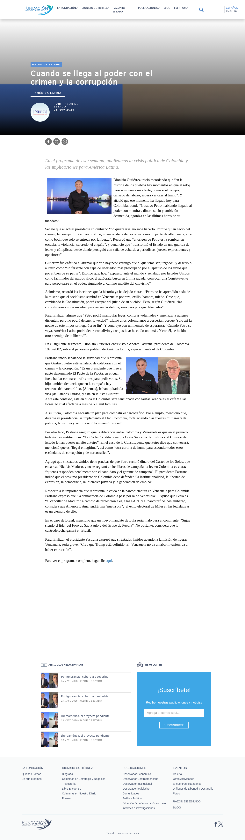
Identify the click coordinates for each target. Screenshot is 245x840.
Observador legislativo (135, 788)
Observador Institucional (137, 783)
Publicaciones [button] (148, 8)
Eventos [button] (180, 8)
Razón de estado (119, 9)
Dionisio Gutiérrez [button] (95, 8)
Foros (176, 793)
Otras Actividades (183, 778)
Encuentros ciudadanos (187, 783)
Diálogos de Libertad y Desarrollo (193, 788)
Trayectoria (69, 783)
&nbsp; (120, 609)
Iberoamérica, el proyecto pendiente (85, 716)
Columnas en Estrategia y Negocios (83, 778)
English (231, 11)
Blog (166, 8)
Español (232, 7)
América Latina (47, 92)
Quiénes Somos (31, 774)
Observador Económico (136, 774)
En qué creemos (32, 778)
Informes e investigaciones (138, 808)
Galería (177, 774)
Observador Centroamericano (140, 778)
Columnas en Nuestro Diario (79, 793)
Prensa (66, 798)
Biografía (67, 774)
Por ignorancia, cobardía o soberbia (84, 677)
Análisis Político (131, 798)
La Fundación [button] (66, 8)
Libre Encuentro (71, 788)
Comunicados (130, 793)
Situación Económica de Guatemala (144, 803)
